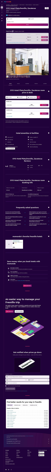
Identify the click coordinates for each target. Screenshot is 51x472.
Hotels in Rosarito (10, 424)
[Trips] (1, 15)
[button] (2, 1)
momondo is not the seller (28, 439)
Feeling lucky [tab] (25, 405)
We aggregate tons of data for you (28, 441)
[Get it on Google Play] (41, 453)
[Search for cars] (1, 10)
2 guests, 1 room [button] (10, 21)
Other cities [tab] (10, 405)
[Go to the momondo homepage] (7, 1)
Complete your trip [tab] (33, 405)
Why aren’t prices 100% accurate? (28, 443)
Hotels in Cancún (10, 410)
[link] (27, 286)
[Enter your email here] (28, 383)
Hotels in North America (14, 4)
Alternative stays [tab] (17, 405)
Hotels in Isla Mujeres (10, 423)
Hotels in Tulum (9, 413)
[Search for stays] (1, 7)
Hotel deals (8, 4)
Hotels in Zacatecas (29, 4)
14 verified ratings (15, 15)
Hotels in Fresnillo (35, 4)
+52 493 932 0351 (9, 13)
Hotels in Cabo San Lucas (11, 412)
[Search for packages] (1, 12)
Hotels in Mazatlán (10, 426)
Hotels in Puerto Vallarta (11, 418)
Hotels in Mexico (21, 4)
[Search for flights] (1, 5)
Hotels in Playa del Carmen (11, 415)
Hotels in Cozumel (10, 421)
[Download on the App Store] (41, 455)
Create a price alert (21, 280)
